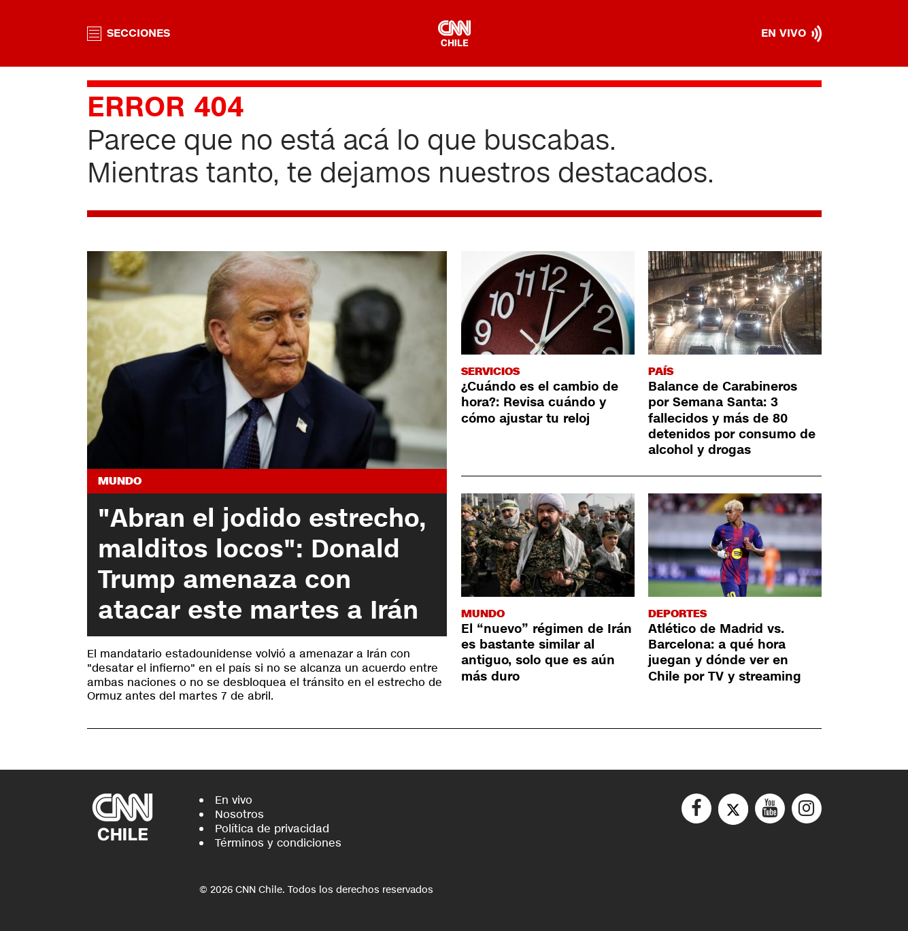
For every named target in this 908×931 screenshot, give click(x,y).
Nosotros (239, 814)
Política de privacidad (272, 828)
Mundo (119, 481)
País (660, 371)
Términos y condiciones (278, 843)
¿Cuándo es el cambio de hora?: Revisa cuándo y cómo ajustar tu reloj (539, 402)
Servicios (490, 371)
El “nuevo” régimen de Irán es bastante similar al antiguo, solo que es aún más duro (546, 652)
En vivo (233, 800)
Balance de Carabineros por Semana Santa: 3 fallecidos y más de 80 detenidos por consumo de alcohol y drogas (731, 418)
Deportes (677, 613)
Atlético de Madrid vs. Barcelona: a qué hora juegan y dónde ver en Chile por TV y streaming (724, 652)
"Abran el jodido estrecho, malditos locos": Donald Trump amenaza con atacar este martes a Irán (262, 564)
